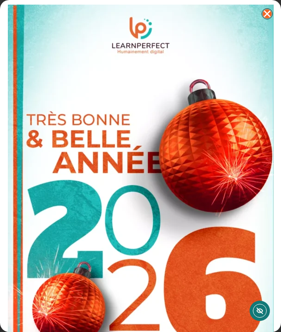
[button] (267, 13)
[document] (140, 166)
